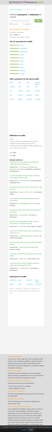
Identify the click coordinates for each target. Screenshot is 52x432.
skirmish (29, 99)
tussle (22, 67)
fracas (22, 54)
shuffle (20, 99)
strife (21, 64)
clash (28, 82)
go (10, 91)
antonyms (34, 14)
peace (12, 284)
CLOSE (31, 429)
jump (28, 91)
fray (28, 86)
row (11, 95)
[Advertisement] (26, 117)
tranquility (38, 284)
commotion (23, 48)
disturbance (24, 51)
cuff (19, 86)
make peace (37, 280)
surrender (30, 284)
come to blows (37, 83)
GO (38, 21)
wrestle (22, 73)
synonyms (22, 14)
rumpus (29, 95)
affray (11, 82)
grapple (20, 91)
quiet (19, 284)
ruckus (22, 61)
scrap (37, 95)
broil (19, 82)
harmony (29, 280)
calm (19, 280)
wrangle (22, 70)
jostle (21, 58)
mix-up (37, 91)
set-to (12, 99)
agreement (13, 280)
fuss (36, 86)
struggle (38, 99)
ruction (20, 95)
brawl (22, 45)
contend (12, 86)
